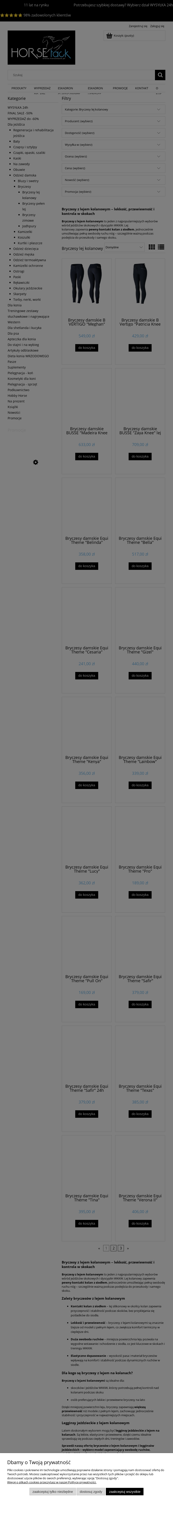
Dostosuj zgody (91, 1492)
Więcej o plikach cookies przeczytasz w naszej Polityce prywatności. (51, 1482)
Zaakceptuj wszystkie (124, 1492)
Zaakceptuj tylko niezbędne (52, 1492)
